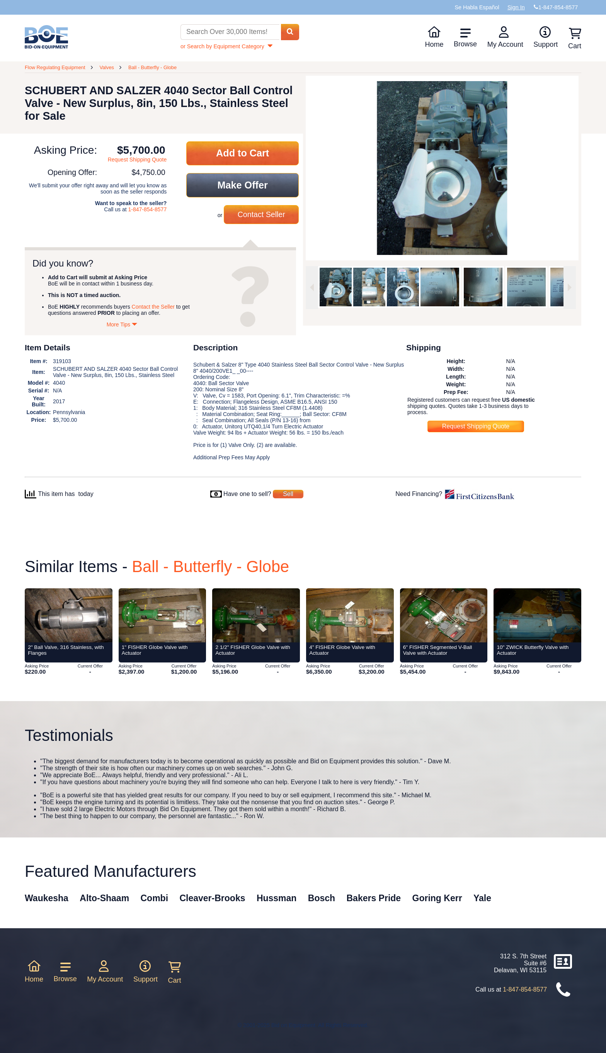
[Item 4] (350, 615)
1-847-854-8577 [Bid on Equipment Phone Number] (558, 7)
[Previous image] (312, 287)
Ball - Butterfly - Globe (152, 67)
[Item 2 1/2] (256, 615)
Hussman (277, 898)
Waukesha (46, 898)
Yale (482, 898)
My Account (505, 37)
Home (434, 37)
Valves (106, 67)
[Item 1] (162, 615)
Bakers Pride (374, 898)
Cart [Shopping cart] (574, 38)
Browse (465, 38)
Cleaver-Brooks (212, 898)
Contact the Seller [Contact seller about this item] (153, 307)
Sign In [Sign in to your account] (516, 7)
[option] (334, 287)
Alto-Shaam (104, 898)
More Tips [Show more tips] (122, 324)
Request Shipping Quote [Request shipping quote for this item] (137, 159)
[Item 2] (68, 615)
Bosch (321, 898)
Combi (155, 898)
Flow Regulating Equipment (55, 67)
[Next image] (569, 287)
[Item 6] (444, 615)
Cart (174, 972)
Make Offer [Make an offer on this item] (243, 185)
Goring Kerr (437, 898)
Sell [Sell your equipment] (288, 494)
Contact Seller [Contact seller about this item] (261, 214)
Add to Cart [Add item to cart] (242, 153)
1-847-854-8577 (147, 209)
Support (545, 37)
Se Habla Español (476, 7)
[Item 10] (537, 615)
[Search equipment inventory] (229, 32)
